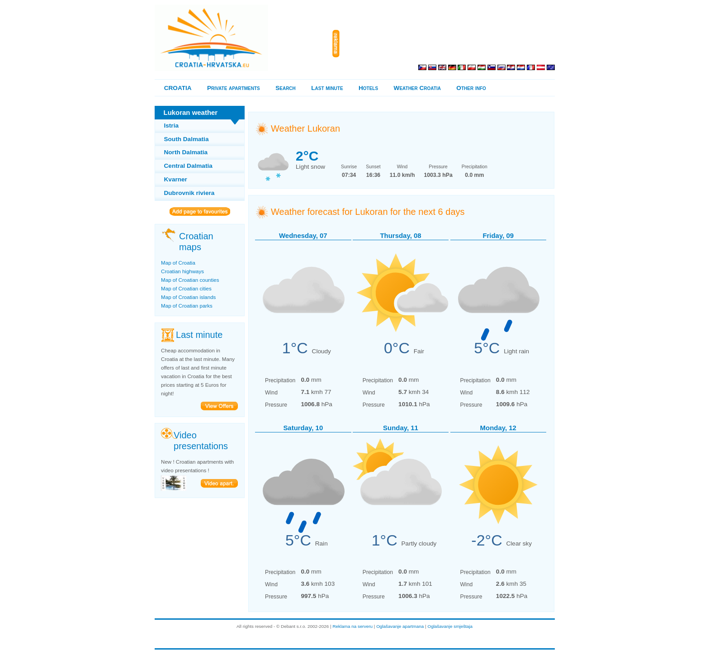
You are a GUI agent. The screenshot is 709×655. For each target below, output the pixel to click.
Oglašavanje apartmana (400, 626)
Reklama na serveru (352, 626)
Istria (171, 125)
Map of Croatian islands (188, 297)
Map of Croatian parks (187, 306)
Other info (471, 88)
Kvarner (175, 179)
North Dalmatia (186, 152)
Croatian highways (182, 271)
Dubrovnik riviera (189, 193)
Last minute (327, 88)
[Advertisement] (449, 43)
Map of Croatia (178, 263)
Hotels (368, 88)
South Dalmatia (186, 139)
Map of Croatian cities (186, 288)
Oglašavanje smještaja (450, 626)
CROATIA (178, 88)
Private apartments (233, 88)
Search (285, 88)
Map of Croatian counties (190, 280)
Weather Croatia (417, 88)
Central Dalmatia (188, 165)
